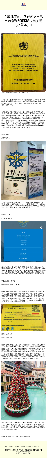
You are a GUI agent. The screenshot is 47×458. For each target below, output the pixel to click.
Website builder (27, 453)
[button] (2, 5)
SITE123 (21, 453)
